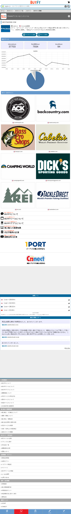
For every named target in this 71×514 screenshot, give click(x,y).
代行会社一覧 (5, 445)
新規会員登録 (5, 458)
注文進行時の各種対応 (8, 406)
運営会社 (4, 497)
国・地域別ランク (35, 43)
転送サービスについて (8, 402)
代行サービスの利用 (7, 425)
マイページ (5, 467)
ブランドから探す (6, 441)
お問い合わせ (5, 477)
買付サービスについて (8, 399)
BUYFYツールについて (8, 386)
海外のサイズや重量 (7, 432)
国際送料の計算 (6, 448)
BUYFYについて (6, 383)
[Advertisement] (35, 280)
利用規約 (4, 484)
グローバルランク (12, 43)
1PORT (4, 503)
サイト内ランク (58, 43)
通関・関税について (7, 415)
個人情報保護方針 (6, 487)
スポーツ (15, 26)
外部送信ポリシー (6, 490)
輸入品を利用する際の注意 (9, 422)
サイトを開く (43, 35)
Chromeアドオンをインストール (18, 16)
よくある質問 (5, 474)
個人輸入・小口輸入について (9, 412)
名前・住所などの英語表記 (9, 428)
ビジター (35, 50)
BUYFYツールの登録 (7, 471)
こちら (40, 314)
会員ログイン (5, 461)
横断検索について (6, 393)
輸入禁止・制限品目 (7, 419)
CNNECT (4, 506)
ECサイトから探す (7, 438)
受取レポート (5, 451)
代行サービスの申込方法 (8, 396)
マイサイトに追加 (29, 35)
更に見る (67, 348)
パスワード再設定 (6, 464)
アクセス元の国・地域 (35, 70)
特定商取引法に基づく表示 (9, 493)
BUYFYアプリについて (8, 389)
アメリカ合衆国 (25, 26)
